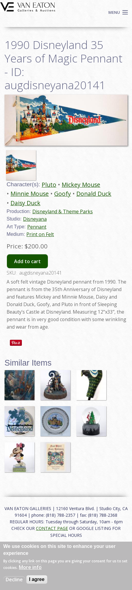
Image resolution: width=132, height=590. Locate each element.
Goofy (62, 194)
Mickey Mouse (81, 185)
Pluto (49, 185)
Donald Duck (93, 194)
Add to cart (27, 261)
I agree (37, 579)
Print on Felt (40, 234)
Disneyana (35, 219)
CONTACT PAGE (52, 528)
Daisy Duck (25, 203)
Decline (14, 579)
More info (30, 567)
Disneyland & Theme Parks (62, 211)
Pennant (36, 227)
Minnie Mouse (29, 194)
